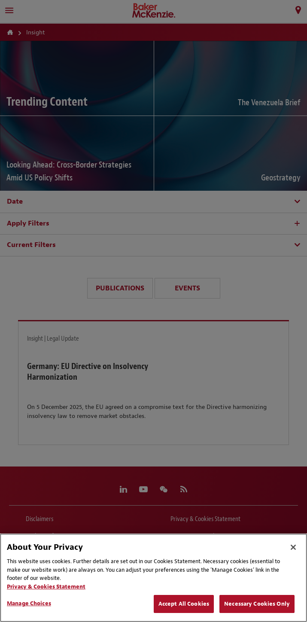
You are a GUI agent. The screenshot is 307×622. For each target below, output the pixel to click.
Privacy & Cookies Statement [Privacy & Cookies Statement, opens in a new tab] (46, 586)
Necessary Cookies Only (257, 603)
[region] (153, 578)
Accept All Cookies (183, 603)
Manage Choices (29, 603)
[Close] (293, 547)
